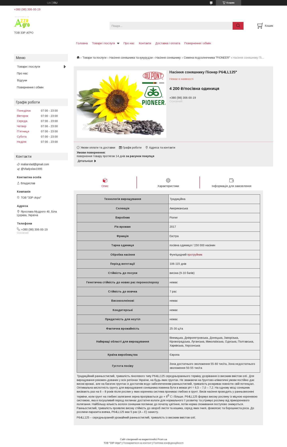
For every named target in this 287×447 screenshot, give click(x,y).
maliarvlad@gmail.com (35, 164)
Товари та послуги (94, 57)
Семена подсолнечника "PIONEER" (207, 57)
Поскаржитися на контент (137, 443)
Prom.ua (162, 439)
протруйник (194, 254)
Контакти (145, 43)
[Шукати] (238, 26)
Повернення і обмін (197, 43)
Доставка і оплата (167, 43)
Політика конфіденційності (168, 443)
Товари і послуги (103, 43)
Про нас (129, 43)
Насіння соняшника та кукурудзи (131, 57)
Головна (82, 43)
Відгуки (22, 80)
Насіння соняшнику (168, 57)
